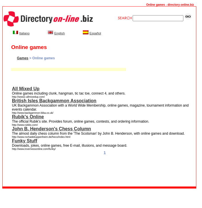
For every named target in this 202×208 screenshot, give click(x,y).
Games (22, 58)
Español (95, 33)
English (59, 33)
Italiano (24, 33)
